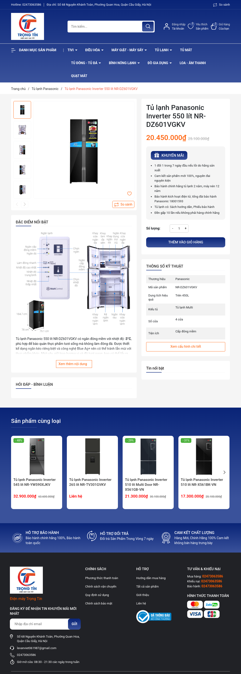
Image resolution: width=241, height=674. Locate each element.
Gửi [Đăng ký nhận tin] (74, 624)
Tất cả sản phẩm (147, 586)
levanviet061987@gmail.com (36, 648)
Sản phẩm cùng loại (36, 421)
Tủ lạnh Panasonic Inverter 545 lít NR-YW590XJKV (34, 482)
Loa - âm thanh (193, 63)
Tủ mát (186, 50)
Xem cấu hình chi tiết (185, 346)
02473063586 (32, 4)
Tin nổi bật (155, 368)
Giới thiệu (142, 595)
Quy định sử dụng (97, 595)
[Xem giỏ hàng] (220, 26)
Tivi (71, 50)
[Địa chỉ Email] (45, 624)
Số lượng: (153, 228)
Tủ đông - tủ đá (84, 63)
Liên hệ (141, 603)
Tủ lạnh (162, 50)
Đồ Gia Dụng (158, 63)
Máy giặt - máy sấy (128, 50)
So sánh (221, 4)
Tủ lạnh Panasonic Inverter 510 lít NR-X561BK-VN (202, 482)
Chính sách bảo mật (98, 603)
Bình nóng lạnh (123, 63)
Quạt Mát (79, 76)
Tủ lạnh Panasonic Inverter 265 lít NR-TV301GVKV (90, 482)
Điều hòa (93, 50)
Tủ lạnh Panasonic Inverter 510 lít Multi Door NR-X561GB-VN (146, 485)
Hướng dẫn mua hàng (151, 578)
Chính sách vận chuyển (100, 586)
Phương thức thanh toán (101, 578)
